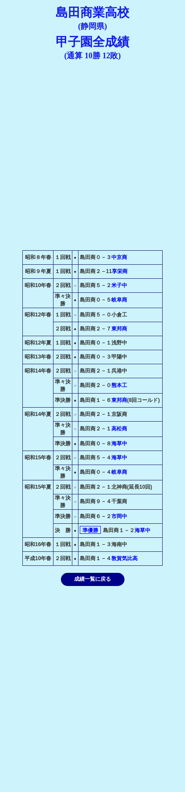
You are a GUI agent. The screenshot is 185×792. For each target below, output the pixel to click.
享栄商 (120, 271)
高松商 (119, 429)
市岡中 (119, 516)
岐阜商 (119, 300)
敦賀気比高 (124, 558)
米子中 (119, 285)
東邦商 (119, 329)
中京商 (119, 257)
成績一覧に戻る (92, 579)
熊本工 (119, 385)
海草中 (119, 443)
